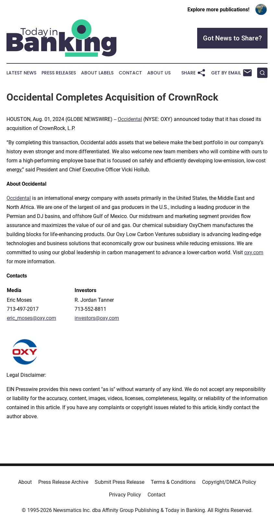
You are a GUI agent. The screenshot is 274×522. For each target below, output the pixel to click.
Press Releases (59, 73)
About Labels (97, 73)
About (25, 482)
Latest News (21, 73)
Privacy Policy (125, 495)
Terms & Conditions (173, 482)
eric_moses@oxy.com (31, 318)
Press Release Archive (63, 482)
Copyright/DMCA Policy (229, 482)
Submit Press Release (119, 482)
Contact (130, 73)
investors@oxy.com (97, 318)
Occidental (130, 119)
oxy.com (253, 252)
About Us (159, 73)
